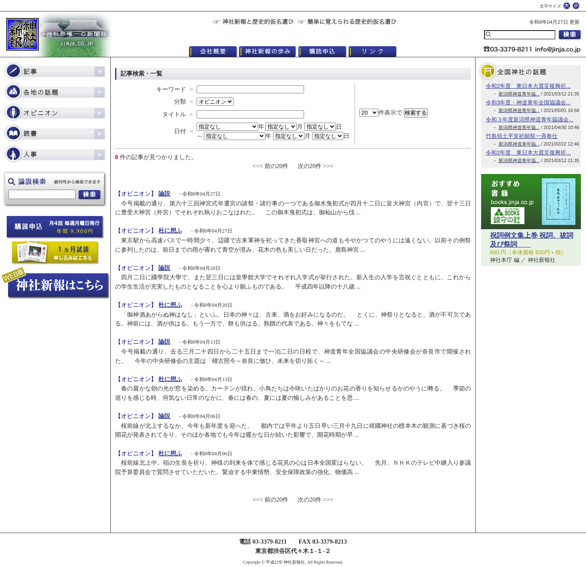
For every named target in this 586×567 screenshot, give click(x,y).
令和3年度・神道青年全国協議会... (528, 102)
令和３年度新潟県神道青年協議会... (529, 119)
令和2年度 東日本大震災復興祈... (528, 86)
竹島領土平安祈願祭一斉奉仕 (522, 136)
